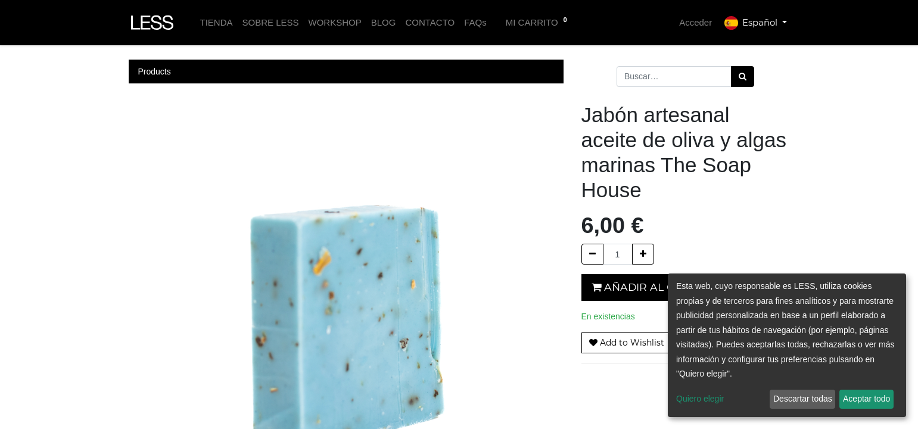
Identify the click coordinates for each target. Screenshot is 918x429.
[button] (626, 342)
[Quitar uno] (592, 254)
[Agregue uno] (643, 254)
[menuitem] (216, 23)
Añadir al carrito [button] (653, 287)
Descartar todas (802, 398)
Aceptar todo (866, 398)
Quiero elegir (700, 398)
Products (154, 71)
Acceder (695, 22)
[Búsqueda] (742, 76)
